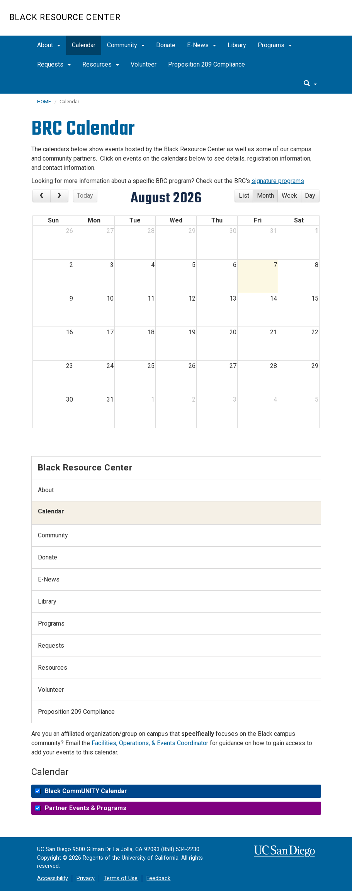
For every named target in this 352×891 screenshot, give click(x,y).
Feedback (158, 878)
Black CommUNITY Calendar (86, 791)
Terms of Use (121, 878)
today (85, 195)
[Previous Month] (41, 196)
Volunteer (143, 64)
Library (237, 45)
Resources (100, 64)
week (289, 195)
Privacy (86, 878)
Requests (54, 64)
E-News (201, 45)
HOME (44, 101)
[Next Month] (59, 196)
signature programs (278, 181)
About (48, 45)
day (310, 195)
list (244, 195)
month (265, 195)
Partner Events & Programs (85, 808)
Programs (275, 45)
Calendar (83, 45)
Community (126, 45)
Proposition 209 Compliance (206, 64)
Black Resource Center (65, 17)
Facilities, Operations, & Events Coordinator (150, 743)
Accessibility (52, 878)
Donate (165, 45)
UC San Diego (298, 21)
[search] (310, 84)
